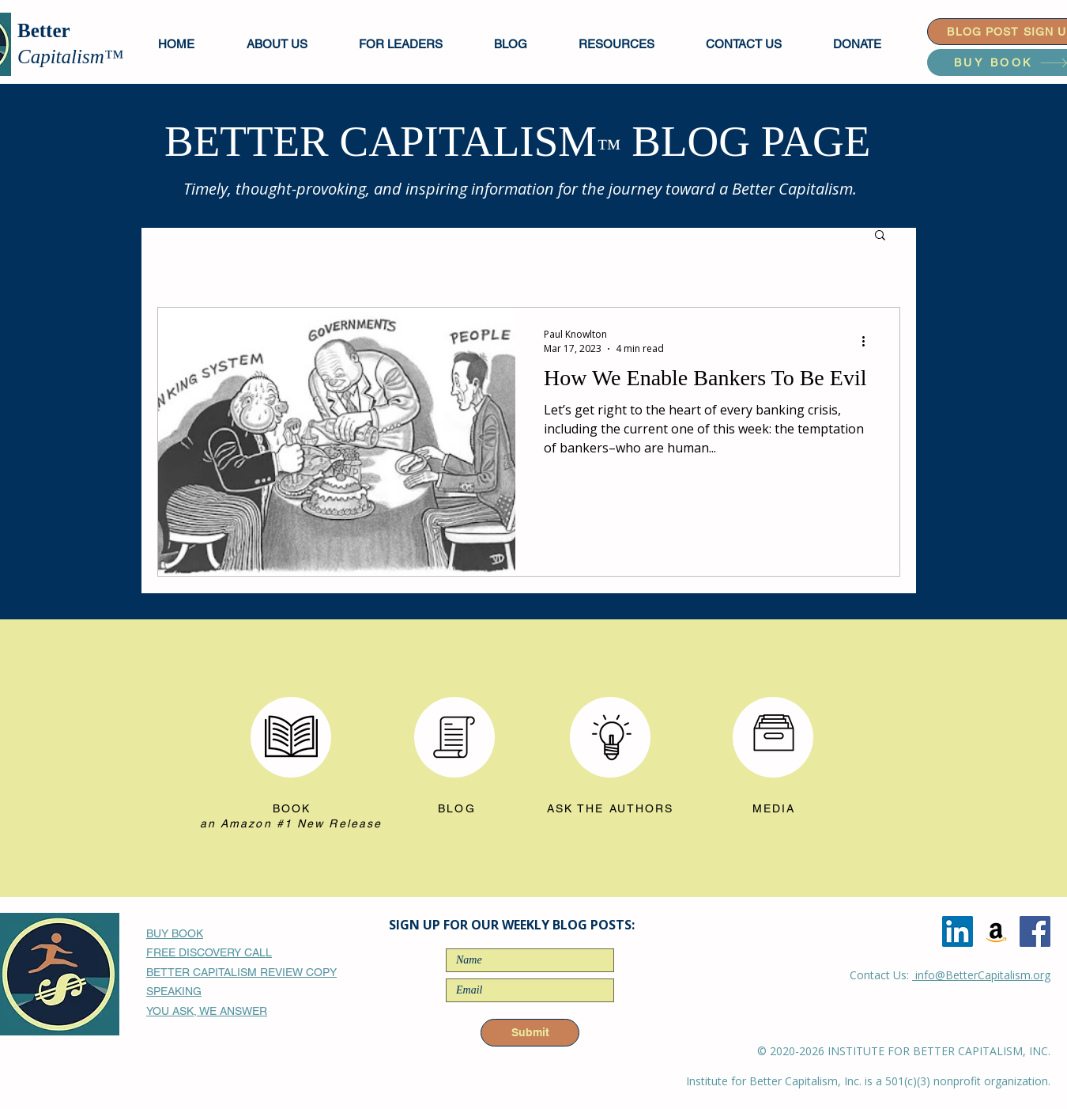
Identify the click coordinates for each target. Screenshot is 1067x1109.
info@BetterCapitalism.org (981, 974)
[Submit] (530, 1033)
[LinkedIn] (957, 931)
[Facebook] (1035, 931)
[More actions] (868, 340)
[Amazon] (996, 931)
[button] (414, 43)
